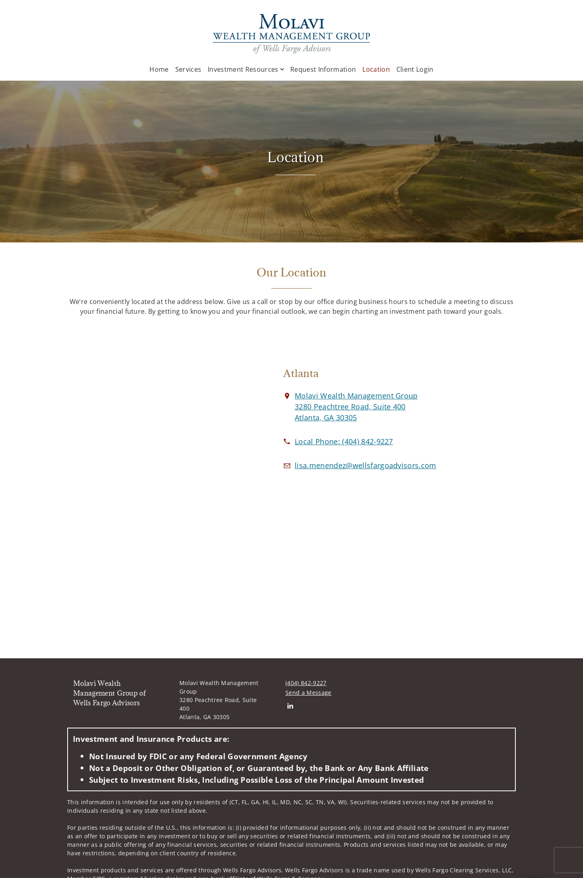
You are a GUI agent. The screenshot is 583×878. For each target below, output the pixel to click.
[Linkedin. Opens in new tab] (290, 705)
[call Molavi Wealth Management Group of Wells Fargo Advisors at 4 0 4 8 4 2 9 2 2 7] (344, 441)
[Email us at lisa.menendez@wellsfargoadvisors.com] (365, 465)
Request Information (323, 69)
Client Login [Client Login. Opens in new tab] (415, 69)
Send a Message (308, 692)
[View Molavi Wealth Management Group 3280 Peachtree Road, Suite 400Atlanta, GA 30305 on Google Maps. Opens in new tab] (356, 406)
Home (158, 69)
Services (188, 69)
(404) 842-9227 (305, 683)
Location (376, 69)
